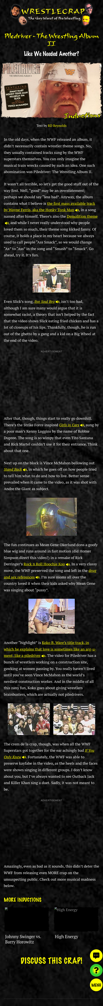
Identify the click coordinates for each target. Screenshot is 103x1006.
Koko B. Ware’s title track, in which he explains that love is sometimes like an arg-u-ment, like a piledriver (50, 649)
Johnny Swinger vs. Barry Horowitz (23, 939)
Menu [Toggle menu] (96, 984)
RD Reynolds (57, 125)
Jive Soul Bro (46, 301)
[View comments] (96, 955)
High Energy (66, 936)
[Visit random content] (96, 970)
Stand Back (15, 469)
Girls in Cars (71, 424)
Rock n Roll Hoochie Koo (47, 563)
